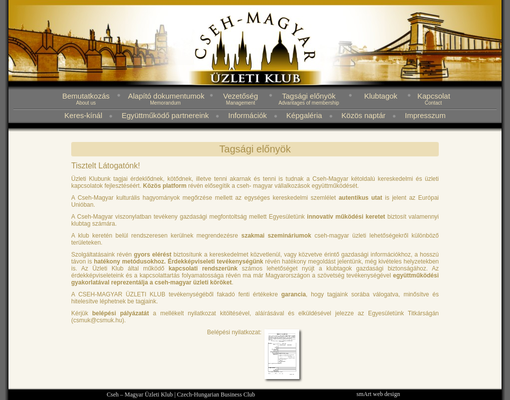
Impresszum (425, 115)
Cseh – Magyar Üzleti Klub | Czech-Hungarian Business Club (181, 394)
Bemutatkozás (86, 96)
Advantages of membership (308, 103)
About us (86, 103)
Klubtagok (380, 96)
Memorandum (165, 103)
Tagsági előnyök (309, 96)
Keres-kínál (83, 115)
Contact (433, 103)
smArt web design (378, 394)
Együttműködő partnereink (165, 115)
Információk (247, 115)
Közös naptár (363, 115)
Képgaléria (304, 115)
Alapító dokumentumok (166, 96)
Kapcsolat (433, 96)
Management (240, 103)
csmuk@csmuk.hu (97, 320)
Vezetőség (240, 96)
